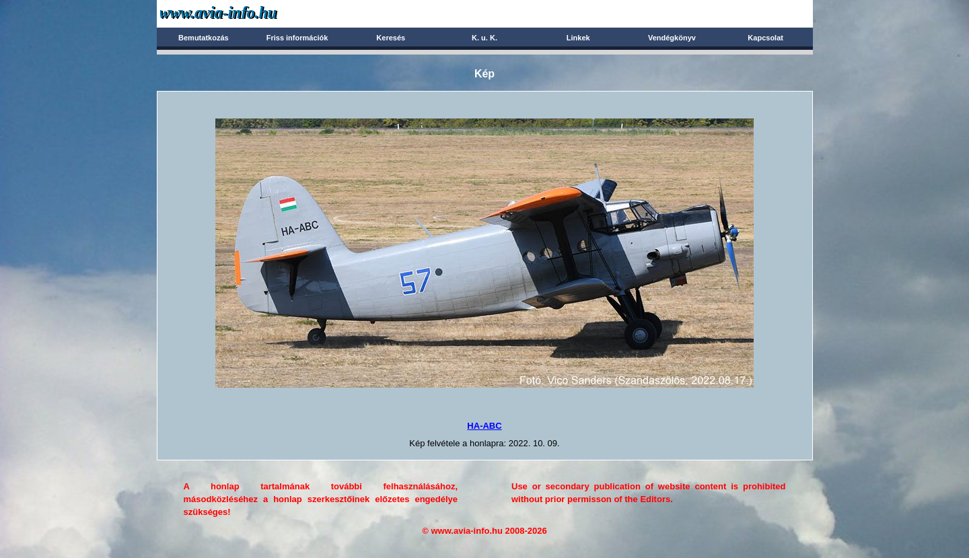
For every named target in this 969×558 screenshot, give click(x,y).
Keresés (390, 38)
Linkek (578, 38)
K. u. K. (484, 38)
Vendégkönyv (672, 38)
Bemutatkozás (203, 38)
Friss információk (297, 38)
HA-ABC (484, 426)
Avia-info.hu (242, 13)
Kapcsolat (765, 38)
